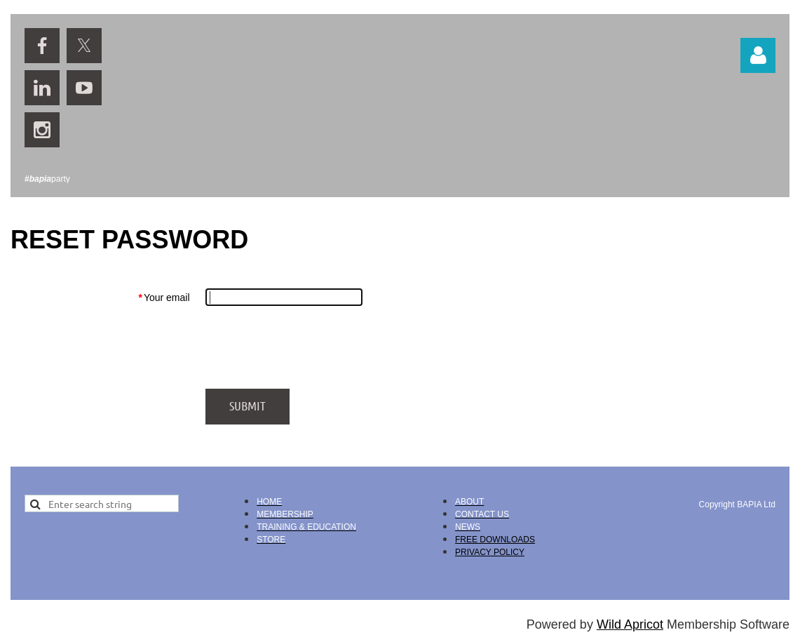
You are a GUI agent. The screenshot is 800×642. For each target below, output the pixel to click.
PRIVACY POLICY (489, 552)
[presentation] (312, 347)
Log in (757, 55)
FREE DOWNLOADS (495, 539)
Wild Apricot (630, 624)
